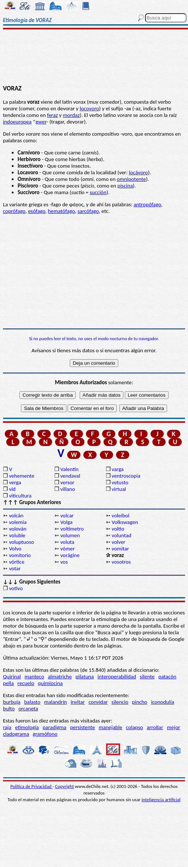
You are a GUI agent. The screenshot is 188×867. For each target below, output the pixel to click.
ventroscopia (126, 475)
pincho (139, 702)
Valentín (69, 469)
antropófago (147, 204)
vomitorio (19, 555)
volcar (67, 515)
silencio (120, 702)
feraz (52, 115)
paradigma (54, 727)
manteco (34, 676)
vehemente (21, 475)
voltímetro (72, 528)
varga (118, 469)
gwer (41, 121)
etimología (27, 727)
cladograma (16, 734)
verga (15, 482)
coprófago (14, 211)
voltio (118, 528)
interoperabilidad (117, 676)
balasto (32, 702)
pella (8, 683)
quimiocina (50, 683)
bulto (9, 708)
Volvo (15, 548)
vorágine (70, 555)
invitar (77, 702)
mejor (173, 727)
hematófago (61, 211)
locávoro (138, 172)
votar (15, 568)
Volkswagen (125, 522)
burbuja (12, 702)
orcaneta (28, 708)
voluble (17, 535)
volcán (16, 515)
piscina (125, 185)
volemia (17, 522)
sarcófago (88, 211)
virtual (119, 489)
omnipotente (131, 179)
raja (7, 727)
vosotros (121, 562)
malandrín (55, 702)
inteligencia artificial (161, 799)
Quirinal (12, 676)
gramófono (45, 734)
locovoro (89, 108)
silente (147, 676)
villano (67, 489)
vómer (67, 548)
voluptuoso (21, 542)
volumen (70, 535)
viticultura (20, 495)
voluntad (121, 535)
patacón (167, 676)
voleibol (120, 515)
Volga (66, 522)
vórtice (16, 562)
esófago (36, 211)
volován (17, 528)
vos (64, 562)
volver (118, 542)
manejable (110, 727)
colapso (134, 727)
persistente (82, 727)
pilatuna (85, 676)
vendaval (70, 475)
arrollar (155, 727)
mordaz (71, 115)
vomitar (120, 548)
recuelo (26, 683)
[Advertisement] (94, 57)
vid (12, 489)
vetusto (120, 482)
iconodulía (162, 702)
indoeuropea (17, 121)
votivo (15, 588)
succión (98, 192)
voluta (67, 542)
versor (67, 482)
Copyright (64, 786)
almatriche (60, 676)
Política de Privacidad (31, 786)
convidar (98, 702)
